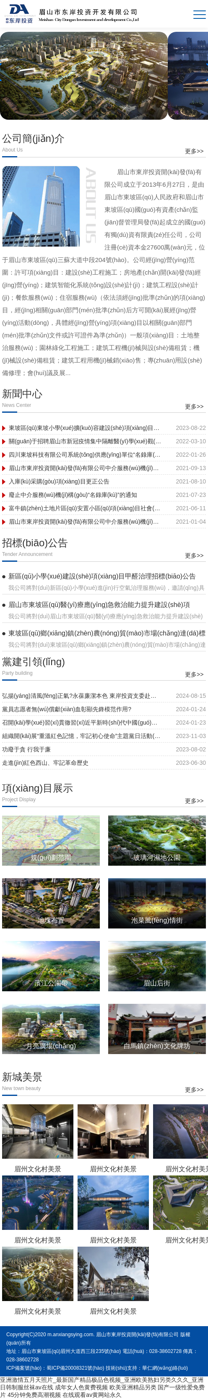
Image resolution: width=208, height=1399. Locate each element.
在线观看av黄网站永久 (92, 1394)
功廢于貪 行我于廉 (26, 749)
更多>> (194, 151)
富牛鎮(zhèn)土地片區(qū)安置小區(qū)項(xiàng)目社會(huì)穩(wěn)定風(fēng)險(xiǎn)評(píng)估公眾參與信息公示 (86, 508)
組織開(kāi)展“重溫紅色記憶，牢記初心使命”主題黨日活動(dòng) (81, 736)
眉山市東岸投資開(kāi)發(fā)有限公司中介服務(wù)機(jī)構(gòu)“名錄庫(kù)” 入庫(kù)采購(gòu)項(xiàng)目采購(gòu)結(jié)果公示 (86, 468)
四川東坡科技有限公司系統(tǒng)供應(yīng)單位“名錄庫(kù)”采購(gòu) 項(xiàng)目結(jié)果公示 (86, 454)
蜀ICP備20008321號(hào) (75, 1368)
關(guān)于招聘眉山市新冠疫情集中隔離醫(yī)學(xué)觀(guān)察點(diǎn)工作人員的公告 (86, 441)
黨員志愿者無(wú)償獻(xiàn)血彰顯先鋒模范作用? (66, 709)
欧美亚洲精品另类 (132, 1387)
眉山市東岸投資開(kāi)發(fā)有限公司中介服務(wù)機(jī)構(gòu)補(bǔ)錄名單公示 (86, 521)
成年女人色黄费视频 (81, 1387)
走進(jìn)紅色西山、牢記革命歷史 (45, 762)
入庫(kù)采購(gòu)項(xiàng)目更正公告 (59, 481)
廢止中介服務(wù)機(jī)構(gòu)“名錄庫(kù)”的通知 (73, 494)
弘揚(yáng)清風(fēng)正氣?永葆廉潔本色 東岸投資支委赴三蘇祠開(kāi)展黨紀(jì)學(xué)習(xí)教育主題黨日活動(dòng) (81, 695)
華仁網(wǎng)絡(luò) (165, 1368)
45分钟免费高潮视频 (34, 1394)
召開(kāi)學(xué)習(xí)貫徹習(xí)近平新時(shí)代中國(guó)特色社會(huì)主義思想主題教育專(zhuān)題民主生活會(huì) (81, 722)
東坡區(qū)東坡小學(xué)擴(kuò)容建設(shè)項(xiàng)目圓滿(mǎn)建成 (86, 427)
